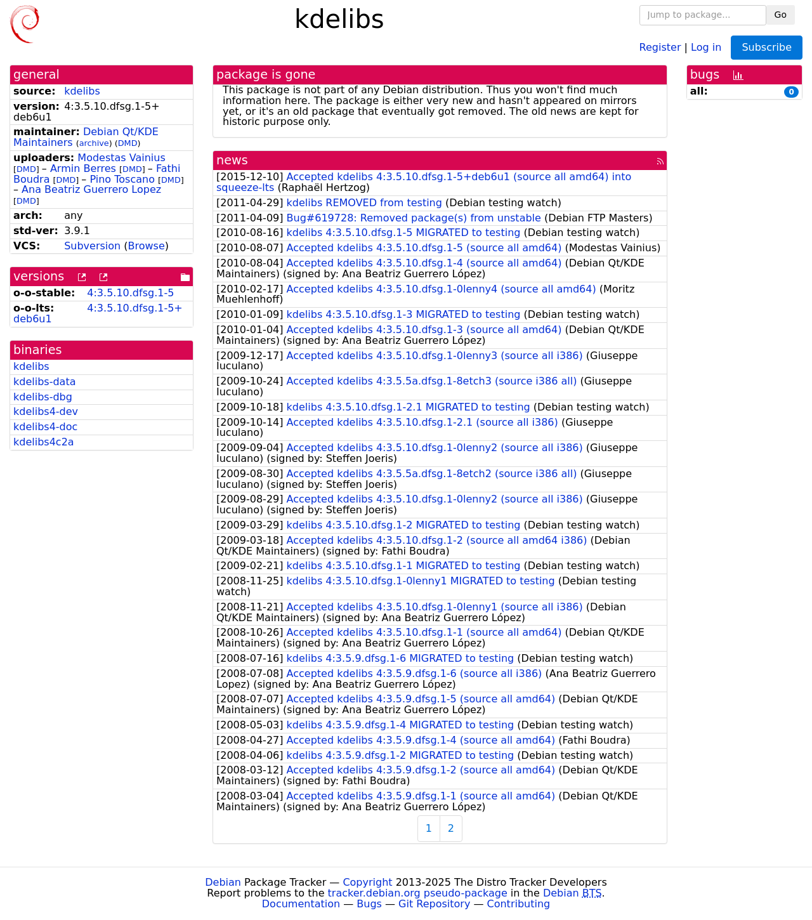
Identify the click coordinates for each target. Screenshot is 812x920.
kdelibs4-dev (45, 411)
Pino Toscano (121, 179)
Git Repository (434, 904)
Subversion (92, 246)
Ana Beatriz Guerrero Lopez (91, 189)
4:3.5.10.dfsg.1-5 (130, 293)
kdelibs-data (44, 382)
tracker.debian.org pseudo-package (418, 893)
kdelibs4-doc (45, 427)
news (232, 160)
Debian (223, 882)
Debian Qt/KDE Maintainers (86, 137)
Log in (706, 47)
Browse (146, 246)
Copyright (367, 882)
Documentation (301, 904)
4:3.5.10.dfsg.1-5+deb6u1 (98, 313)
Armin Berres (83, 168)
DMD (128, 143)
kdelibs (82, 91)
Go (781, 15)
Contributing (519, 904)
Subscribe (767, 47)
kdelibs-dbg (42, 397)
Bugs (369, 904)
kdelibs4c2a (43, 442)
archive (94, 143)
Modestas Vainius (121, 158)
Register (660, 47)
